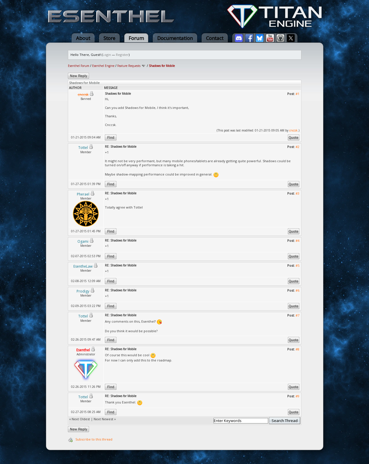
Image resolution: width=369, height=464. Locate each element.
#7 (297, 315)
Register (122, 54)
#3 (297, 193)
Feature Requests (128, 66)
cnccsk (293, 130)
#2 (297, 147)
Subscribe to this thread (93, 439)
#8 (297, 349)
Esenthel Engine (103, 66)
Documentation (175, 38)
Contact (214, 38)
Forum (136, 38)
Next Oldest (81, 419)
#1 (297, 94)
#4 (297, 240)
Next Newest (103, 419)
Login (107, 54)
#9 (297, 396)
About (83, 38)
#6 (297, 290)
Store (109, 38)
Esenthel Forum (78, 66)
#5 (297, 265)
